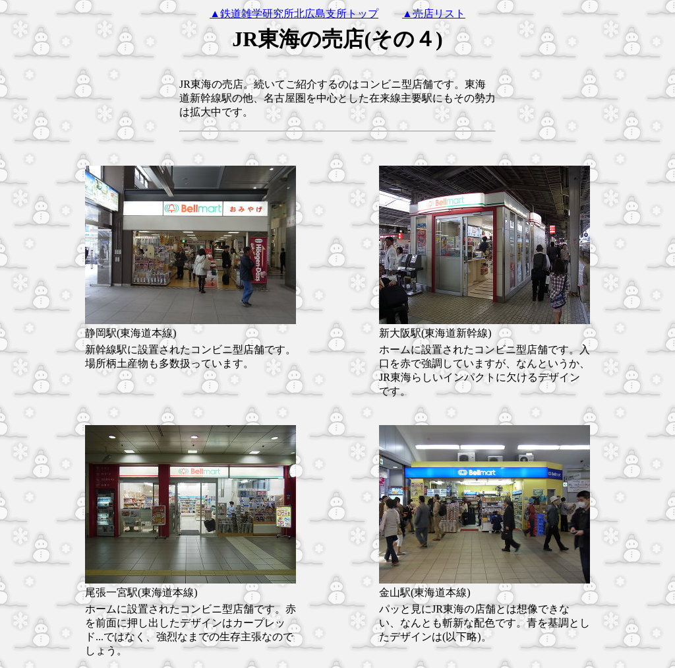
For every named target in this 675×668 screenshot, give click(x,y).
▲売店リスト (433, 13)
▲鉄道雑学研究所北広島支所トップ (294, 13)
